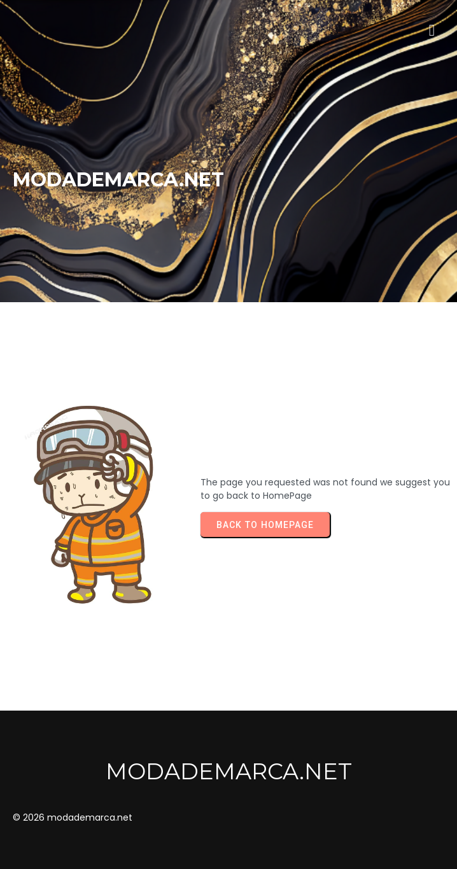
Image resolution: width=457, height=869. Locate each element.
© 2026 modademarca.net (72, 817)
